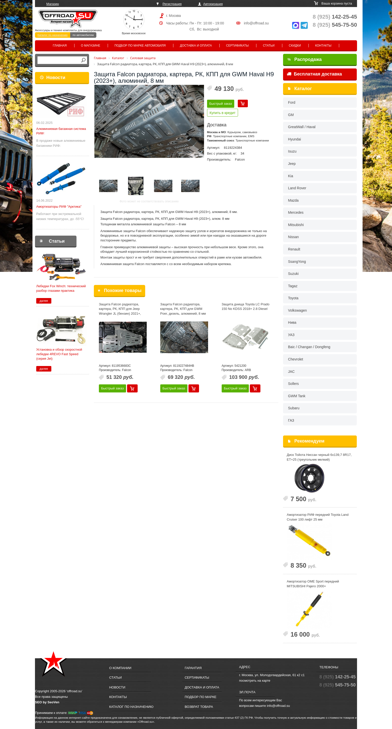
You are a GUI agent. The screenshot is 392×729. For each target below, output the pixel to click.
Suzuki (293, 274)
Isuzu (292, 151)
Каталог (303, 88)
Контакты (323, 45)
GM (291, 115)
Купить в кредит (223, 113)
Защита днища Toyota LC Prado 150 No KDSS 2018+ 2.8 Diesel (245, 306)
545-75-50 (335, 25)
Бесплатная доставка (314, 74)
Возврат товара (199, 707)
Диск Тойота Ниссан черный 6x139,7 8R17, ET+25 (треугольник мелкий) (319, 457)
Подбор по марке (200, 697)
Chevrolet (295, 359)
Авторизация (213, 4)
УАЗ (291, 335)
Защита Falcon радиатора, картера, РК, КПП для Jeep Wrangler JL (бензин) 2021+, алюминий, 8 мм (120, 311)
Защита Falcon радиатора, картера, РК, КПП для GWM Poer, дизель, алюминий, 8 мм (183, 308)
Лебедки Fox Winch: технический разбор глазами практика (61, 288)
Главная (60, 45)
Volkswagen (297, 310)
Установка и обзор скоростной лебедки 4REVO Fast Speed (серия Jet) (59, 354)
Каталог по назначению (52, 35)
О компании (120, 668)
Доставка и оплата (196, 45)
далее (44, 301)
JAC (291, 372)
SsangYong (297, 262)
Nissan (293, 237)
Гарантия (193, 668)
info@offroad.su (256, 23)
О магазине (90, 45)
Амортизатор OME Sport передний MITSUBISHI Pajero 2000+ (313, 583)
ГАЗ (291, 420)
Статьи (269, 45)
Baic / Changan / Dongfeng (309, 347)
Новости (55, 77)
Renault (294, 249)
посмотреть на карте (254, 680)
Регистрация (172, 4)
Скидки (295, 45)
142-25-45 (335, 17)
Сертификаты (237, 45)
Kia (290, 176)
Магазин (52, 4)
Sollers (293, 384)
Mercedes (295, 212)
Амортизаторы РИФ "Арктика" (59, 206)
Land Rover (297, 188)
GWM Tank (296, 396)
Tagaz (292, 286)
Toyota (293, 298)
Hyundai (294, 139)
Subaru (293, 408)
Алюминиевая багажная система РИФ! (61, 131)
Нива (292, 322)
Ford (291, 102)
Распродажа (305, 59)
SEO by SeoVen (47, 702)
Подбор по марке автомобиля (140, 45)
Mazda (293, 200)
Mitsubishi (296, 225)
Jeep (292, 164)
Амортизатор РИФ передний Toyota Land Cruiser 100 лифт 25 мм (317, 517)
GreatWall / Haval (302, 127)
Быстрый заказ (220, 103)
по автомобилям (83, 35)
